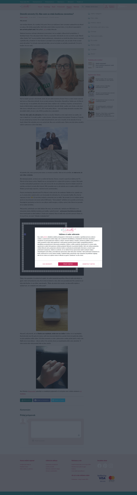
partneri (45, 237)
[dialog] (68, 247)
